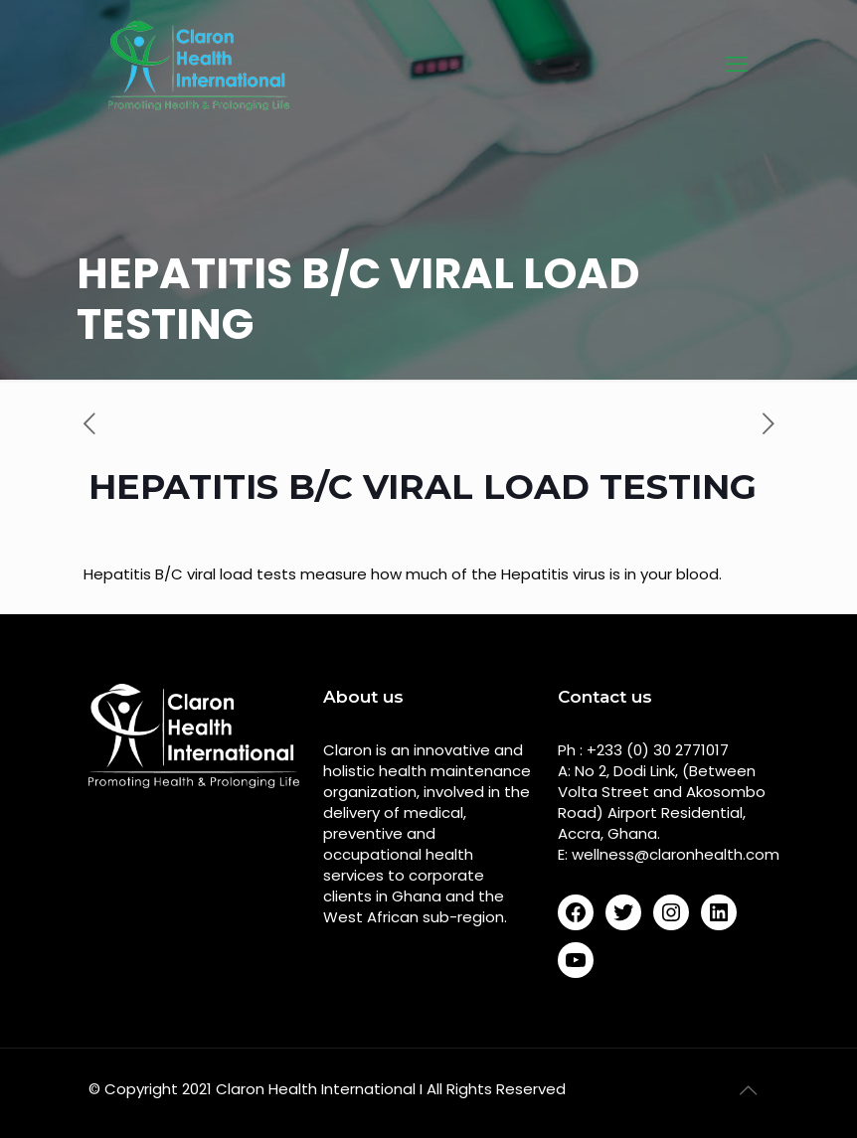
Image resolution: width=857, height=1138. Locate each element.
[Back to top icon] (748, 1090)
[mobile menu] (737, 64)
